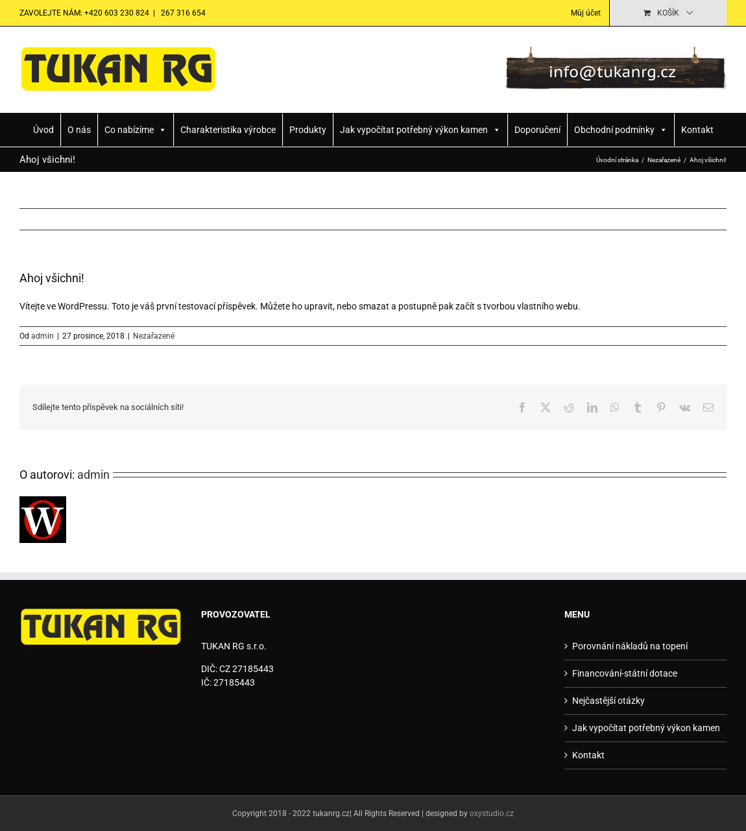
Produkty (307, 130)
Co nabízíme (135, 130)
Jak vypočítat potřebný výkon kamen (420, 130)
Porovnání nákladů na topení (630, 646)
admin (42, 336)
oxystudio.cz (492, 813)
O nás (79, 130)
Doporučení (537, 130)
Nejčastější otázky (608, 700)
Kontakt (697, 130)
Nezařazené (153, 336)
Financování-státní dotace (624, 673)
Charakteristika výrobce (228, 130)
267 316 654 (182, 13)
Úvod (43, 130)
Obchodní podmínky (621, 130)
